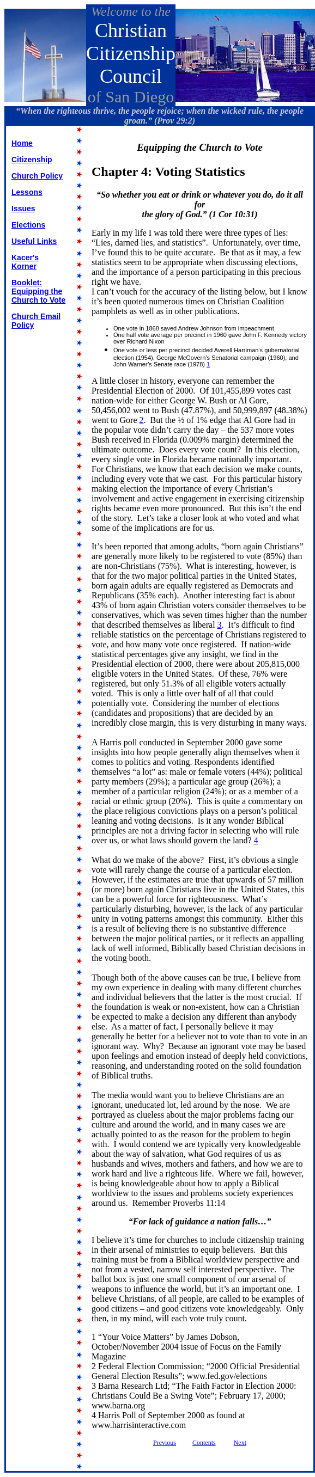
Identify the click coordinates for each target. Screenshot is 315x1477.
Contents (204, 1443)
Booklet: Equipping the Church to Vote (38, 291)
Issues (23, 208)
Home (22, 143)
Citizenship (31, 159)
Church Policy (37, 175)
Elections (28, 224)
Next (240, 1443)
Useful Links (34, 241)
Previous (164, 1443)
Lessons (27, 192)
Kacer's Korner (25, 262)
